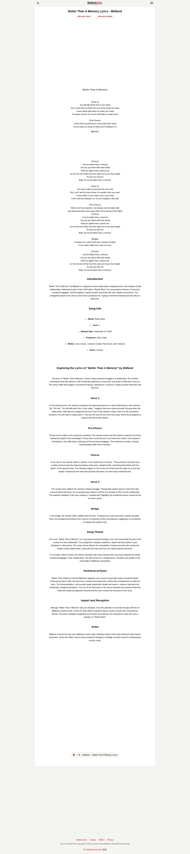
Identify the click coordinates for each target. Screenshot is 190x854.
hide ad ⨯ (95, 132)
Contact (92, 840)
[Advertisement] (95, 68)
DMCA (102, 840)
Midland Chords (105, 16)
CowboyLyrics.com (93, 850)
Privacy (110, 840)
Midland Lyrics (84, 16)
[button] (38, 3)
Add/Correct (81, 840)
